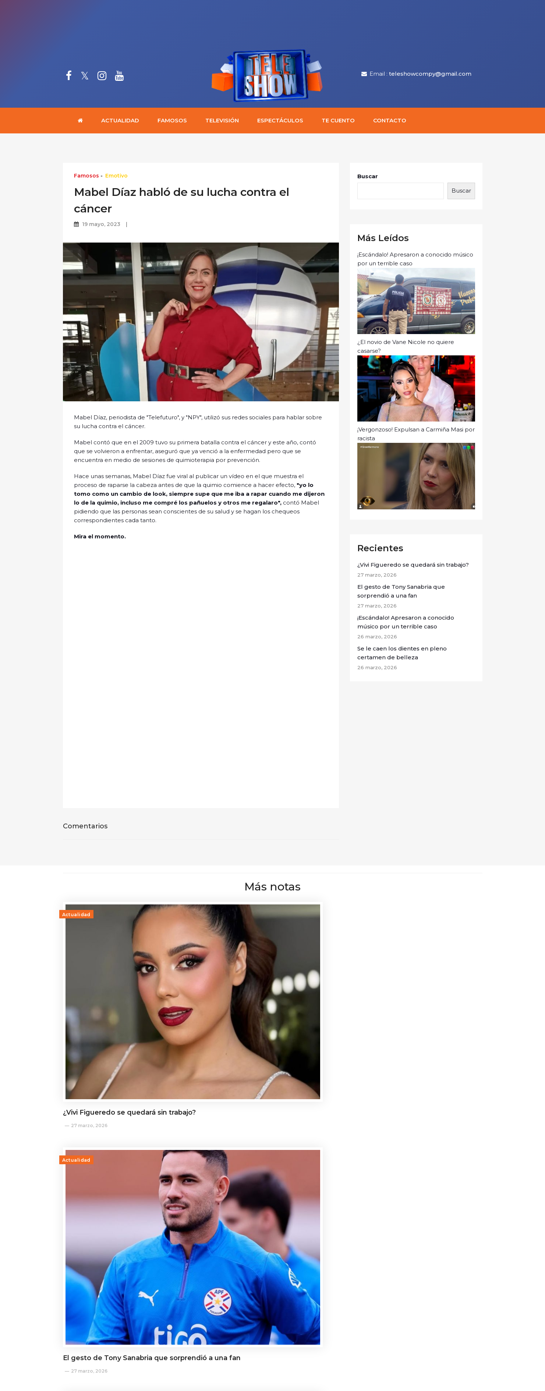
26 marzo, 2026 (376, 1009)
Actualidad (120, 122)
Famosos (172, 122)
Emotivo (116, 178)
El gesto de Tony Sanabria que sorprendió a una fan (401, 594)
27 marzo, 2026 (89, 1040)
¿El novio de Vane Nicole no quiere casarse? (416, 382)
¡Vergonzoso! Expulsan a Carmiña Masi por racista (416, 470)
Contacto (389, 122)
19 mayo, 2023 (101, 226)
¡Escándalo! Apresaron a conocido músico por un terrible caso (416, 295)
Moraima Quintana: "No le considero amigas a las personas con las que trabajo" (268, 1186)
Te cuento (338, 122)
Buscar (367, 178)
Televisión (222, 122)
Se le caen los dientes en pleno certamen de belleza (402, 655)
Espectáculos (280, 122)
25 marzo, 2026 (233, 1208)
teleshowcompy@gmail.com (430, 75)
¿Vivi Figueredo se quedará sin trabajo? (413, 567)
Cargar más (272, 1242)
